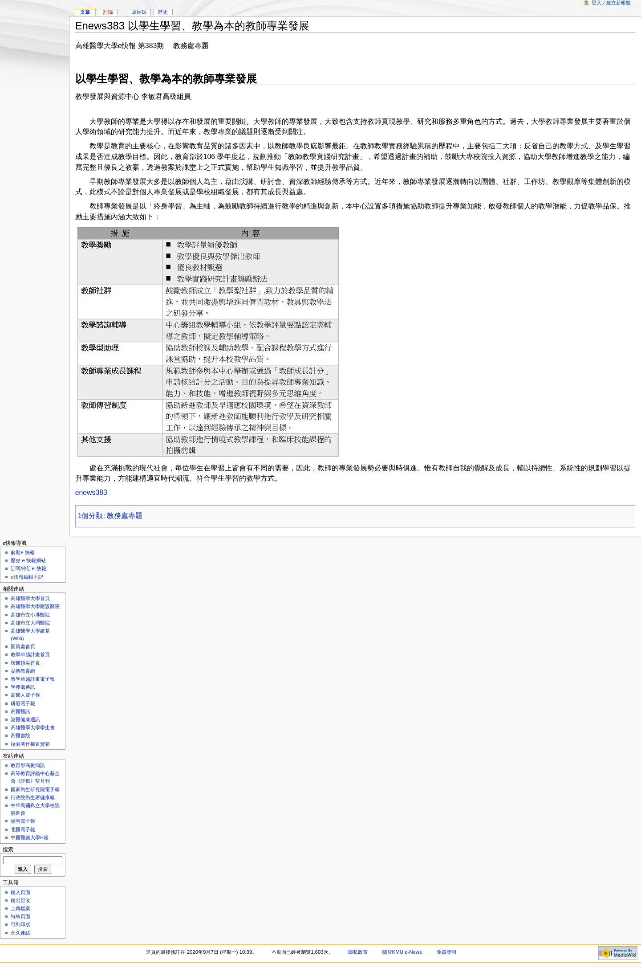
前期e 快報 (23, 552)
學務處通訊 (23, 687)
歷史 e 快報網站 (31, 560)
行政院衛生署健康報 (33, 797)
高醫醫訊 (20, 711)
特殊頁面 (20, 916)
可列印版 (20, 924)
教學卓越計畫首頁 (30, 654)
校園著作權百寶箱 (30, 744)
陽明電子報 (23, 821)
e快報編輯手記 (27, 577)
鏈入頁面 (20, 892)
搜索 (8, 849)
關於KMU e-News (402, 952)
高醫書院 (20, 735)
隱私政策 (358, 952)
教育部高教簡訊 (28, 765)
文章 (85, 12)
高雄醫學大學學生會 (33, 727)
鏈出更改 (20, 900)
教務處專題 (124, 515)
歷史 (163, 12)
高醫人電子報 (25, 695)
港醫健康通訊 (25, 719)
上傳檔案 (20, 908)
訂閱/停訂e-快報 (28, 568)
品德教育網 (23, 671)
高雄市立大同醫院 (30, 622)
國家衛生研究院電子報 (35, 789)
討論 (108, 12)
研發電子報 (23, 703)
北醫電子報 (23, 829)
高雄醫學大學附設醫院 (35, 606)
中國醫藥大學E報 (30, 837)
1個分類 (90, 515)
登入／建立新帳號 (611, 2)
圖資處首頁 (23, 646)
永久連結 (20, 932)
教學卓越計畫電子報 (33, 679)
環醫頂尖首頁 (25, 663)
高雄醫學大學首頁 (30, 598)
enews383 (91, 492)
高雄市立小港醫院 (30, 614)
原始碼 (139, 12)
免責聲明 (446, 952)
